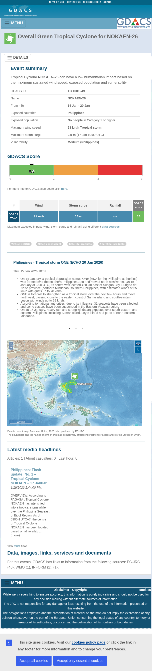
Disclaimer (61, 590)
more (17, 545)
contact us (74, 1)
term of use (56, 1)
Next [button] (145, 290)
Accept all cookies (34, 661)
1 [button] (69, 328)
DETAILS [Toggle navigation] (17, 57)
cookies (145, 590)
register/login (92, 1)
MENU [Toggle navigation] (13, 23)
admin (108, 1)
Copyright (79, 590)
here (64, 188)
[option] (77, 288)
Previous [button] (6, 290)
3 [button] (82, 328)
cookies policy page (88, 642)
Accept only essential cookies (80, 661)
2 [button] (76, 328)
